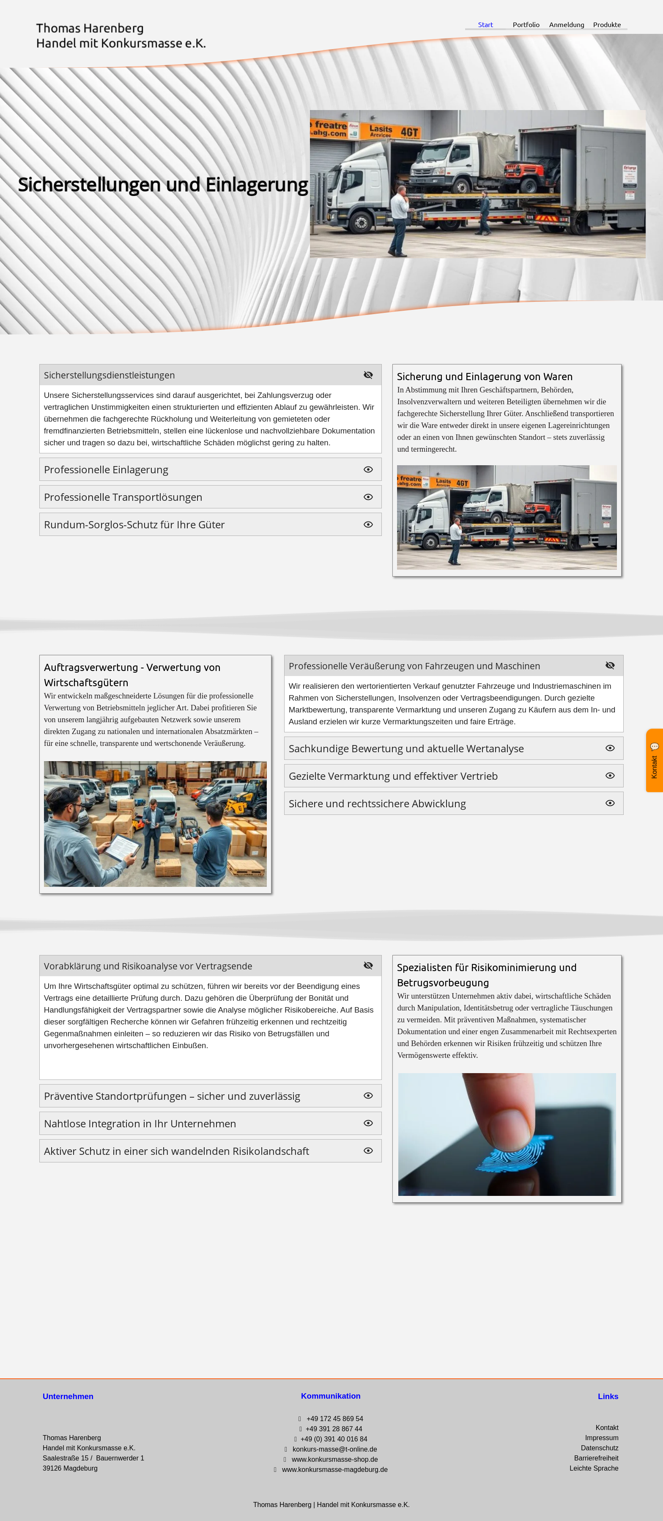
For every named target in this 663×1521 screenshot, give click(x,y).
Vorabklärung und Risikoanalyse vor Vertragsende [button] (148, 966)
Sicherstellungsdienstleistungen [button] (109, 375)
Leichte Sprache (594, 1468)
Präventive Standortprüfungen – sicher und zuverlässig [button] (172, 1096)
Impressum (602, 1437)
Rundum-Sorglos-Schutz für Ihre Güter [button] (134, 524)
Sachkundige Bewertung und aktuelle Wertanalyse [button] (406, 748)
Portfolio (526, 24)
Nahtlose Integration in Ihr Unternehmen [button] (140, 1123)
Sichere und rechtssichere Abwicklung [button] (377, 803)
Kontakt (607, 1427)
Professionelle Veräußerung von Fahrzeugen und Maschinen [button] (414, 666)
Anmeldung (566, 24)
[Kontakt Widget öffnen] (654, 760)
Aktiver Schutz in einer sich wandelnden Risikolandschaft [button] (176, 1151)
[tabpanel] (507, 470)
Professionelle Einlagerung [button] (106, 469)
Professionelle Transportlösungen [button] (123, 497)
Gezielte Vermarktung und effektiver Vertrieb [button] (393, 776)
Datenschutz (600, 1448)
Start (485, 24)
